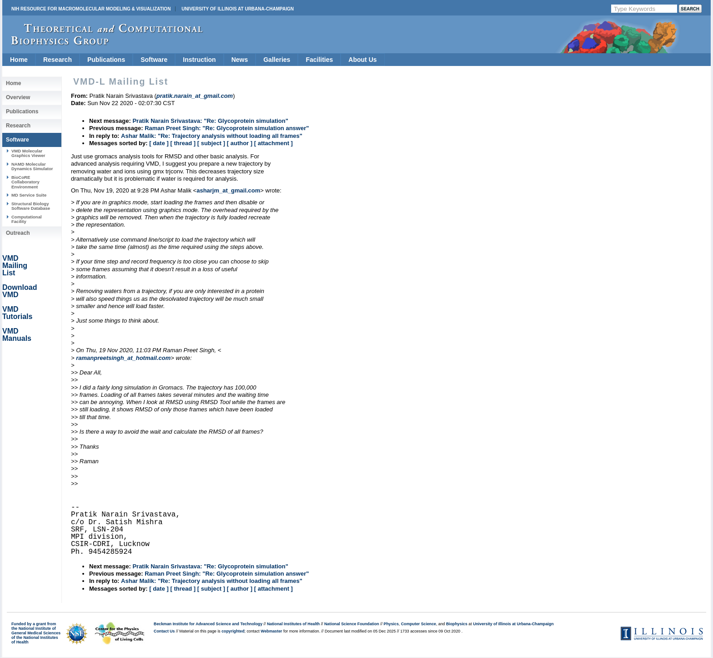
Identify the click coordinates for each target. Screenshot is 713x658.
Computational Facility (26, 219)
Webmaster (271, 631)
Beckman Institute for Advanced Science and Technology (208, 624)
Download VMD (19, 291)
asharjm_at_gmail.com (228, 190)
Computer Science (418, 624)
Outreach (18, 233)
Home (19, 59)
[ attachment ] (273, 143)
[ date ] (159, 143)
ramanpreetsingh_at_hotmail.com (123, 357)
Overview (18, 97)
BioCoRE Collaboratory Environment (25, 182)
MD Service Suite (28, 194)
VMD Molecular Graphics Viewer (28, 153)
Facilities (319, 59)
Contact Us (164, 631)
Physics (391, 624)
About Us (362, 59)
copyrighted (232, 631)
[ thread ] (183, 143)
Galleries (276, 59)
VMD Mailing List (14, 265)
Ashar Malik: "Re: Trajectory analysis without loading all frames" (211, 135)
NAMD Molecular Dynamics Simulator (32, 166)
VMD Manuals (16, 334)
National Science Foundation (351, 624)
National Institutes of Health (293, 624)
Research (57, 59)
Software (154, 59)
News (239, 59)
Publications (106, 59)
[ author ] (239, 143)
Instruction (199, 59)
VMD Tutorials (17, 312)
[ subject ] (211, 143)
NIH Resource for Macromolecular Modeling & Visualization (91, 8)
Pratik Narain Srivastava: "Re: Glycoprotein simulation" (210, 120)
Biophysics (456, 624)
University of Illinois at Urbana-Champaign (237, 8)
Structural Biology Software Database (30, 206)
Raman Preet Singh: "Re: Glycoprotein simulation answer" (227, 128)
